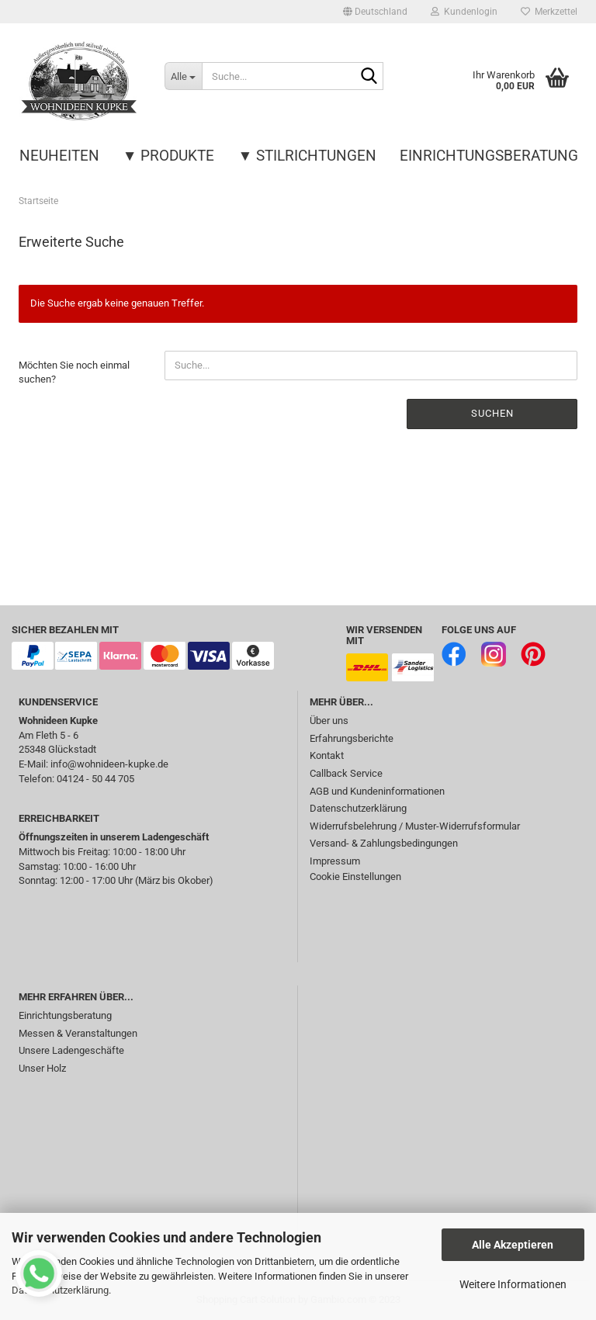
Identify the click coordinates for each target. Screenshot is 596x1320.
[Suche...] (183, 76)
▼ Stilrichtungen (307, 156)
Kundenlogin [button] (464, 11)
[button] (375, 11)
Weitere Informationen (513, 1284)
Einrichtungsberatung (489, 156)
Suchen (492, 413)
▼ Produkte (169, 156)
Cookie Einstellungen (355, 876)
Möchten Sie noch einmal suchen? (74, 372)
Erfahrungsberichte (351, 738)
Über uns (329, 720)
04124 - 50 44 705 (95, 779)
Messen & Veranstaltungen (78, 1033)
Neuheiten (59, 156)
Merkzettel (549, 11)
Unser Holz (42, 1068)
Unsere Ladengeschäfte (71, 1050)
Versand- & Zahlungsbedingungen (384, 843)
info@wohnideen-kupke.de (109, 764)
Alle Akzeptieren (512, 1245)
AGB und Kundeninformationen (377, 791)
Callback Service (346, 773)
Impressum (335, 861)
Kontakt (327, 755)
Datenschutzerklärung (358, 808)
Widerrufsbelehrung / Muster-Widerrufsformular (415, 826)
